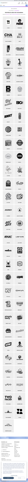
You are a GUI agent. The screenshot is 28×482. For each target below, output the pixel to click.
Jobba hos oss (16, 445)
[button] (1, 6)
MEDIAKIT (8, 14)
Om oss (15, 443)
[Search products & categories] (14, 5)
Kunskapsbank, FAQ (17, 447)
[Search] (27, 5)
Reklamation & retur (17, 455)
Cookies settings (14, 475)
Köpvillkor (15, 452)
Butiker (15, 446)
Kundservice (16, 451)
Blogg (15, 448)
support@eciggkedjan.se (6, 451)
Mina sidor (15, 450)
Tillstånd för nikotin (17, 456)
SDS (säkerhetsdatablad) (15, 14)
